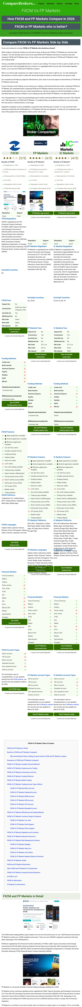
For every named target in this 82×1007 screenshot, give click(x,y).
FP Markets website (46, 704)
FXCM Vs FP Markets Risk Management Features (23, 840)
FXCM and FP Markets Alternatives (18, 864)
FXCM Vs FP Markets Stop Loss (20, 848)
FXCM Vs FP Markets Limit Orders (21, 852)
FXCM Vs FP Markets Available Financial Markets (23, 764)
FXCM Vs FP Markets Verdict (16, 860)
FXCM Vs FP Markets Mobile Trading (19, 780)
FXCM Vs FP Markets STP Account (21, 804)
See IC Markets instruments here (67, 647)
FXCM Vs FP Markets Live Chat (20, 820)
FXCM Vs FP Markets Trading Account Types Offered (24, 784)
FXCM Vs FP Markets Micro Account (22, 788)
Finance (60, 4)
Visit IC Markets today (66, 714)
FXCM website (18, 679)
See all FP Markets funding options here (40, 429)
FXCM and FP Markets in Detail (17, 748)
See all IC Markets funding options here (66, 429)
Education (50, 4)
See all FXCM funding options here (14, 404)
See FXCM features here (14, 544)
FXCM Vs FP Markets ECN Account (21, 800)
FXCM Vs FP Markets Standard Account (23, 792)
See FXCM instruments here (15, 622)
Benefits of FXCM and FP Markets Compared (22, 752)
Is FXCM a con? (12, 876)
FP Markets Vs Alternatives (16, 884)
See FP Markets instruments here (41, 647)
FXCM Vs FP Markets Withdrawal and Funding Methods (25, 812)
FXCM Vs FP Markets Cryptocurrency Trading (22, 768)
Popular (41, 4)
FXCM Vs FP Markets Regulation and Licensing (22, 832)
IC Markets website (72, 704)
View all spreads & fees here (14, 330)
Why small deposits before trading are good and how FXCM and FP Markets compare (38, 756)
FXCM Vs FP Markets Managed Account (23, 808)
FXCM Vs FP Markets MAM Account (22, 796)
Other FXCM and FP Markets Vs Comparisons (22, 868)
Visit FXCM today (15, 689)
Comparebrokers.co (19, 4)
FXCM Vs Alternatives (14, 880)
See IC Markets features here (66, 569)
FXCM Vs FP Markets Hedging (20, 844)
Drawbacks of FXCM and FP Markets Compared (23, 760)
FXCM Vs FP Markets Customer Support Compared (24, 816)
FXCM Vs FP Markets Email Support (22, 824)
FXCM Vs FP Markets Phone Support (22, 828)
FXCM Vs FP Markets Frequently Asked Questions (23, 872)
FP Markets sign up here (40, 213)
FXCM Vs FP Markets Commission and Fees (21, 772)
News (77, 4)
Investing (68, 4)
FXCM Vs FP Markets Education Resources (21, 836)
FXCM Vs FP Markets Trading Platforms (20, 776)
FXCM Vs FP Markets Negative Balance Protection (27, 856)
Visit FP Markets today (41, 714)
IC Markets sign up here (66, 213)
